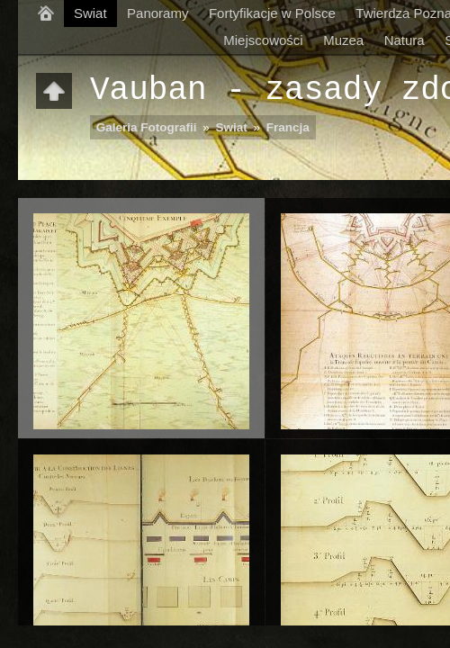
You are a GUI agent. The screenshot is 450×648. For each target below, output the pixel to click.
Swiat (90, 13)
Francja (288, 127)
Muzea (343, 40)
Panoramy (157, 13)
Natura (404, 40)
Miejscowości (262, 40)
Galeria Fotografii (146, 127)
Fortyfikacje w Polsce (272, 13)
